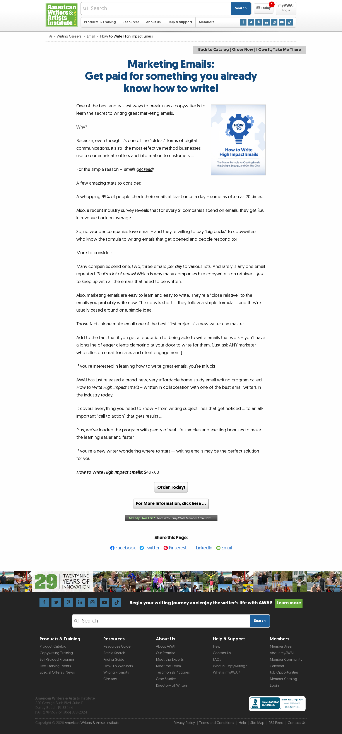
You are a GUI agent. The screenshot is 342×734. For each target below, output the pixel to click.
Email (91, 36)
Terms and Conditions (216, 722)
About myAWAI (282, 653)
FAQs (217, 659)
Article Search (114, 653)
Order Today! (171, 487)
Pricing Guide (113, 659)
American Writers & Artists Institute (92, 722)
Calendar (277, 666)
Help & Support (180, 22)
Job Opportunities (284, 672)
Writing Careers (69, 36)
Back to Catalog (213, 49)
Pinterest (178, 548)
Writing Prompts (116, 672)
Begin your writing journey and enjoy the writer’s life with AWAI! (216, 603)
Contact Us (222, 653)
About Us (153, 22)
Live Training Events (55, 666)
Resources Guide (117, 646)
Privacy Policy (184, 722)
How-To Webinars (118, 666)
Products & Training (100, 22)
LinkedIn (204, 548)
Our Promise (165, 653)
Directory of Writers (172, 685)
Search (241, 8)
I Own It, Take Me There (278, 49)
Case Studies (166, 679)
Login (274, 685)
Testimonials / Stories (173, 672)
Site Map (257, 722)
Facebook (125, 548)
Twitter (152, 548)
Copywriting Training (56, 653)
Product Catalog (53, 646)
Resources (131, 22)
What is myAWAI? (226, 672)
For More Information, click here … (171, 503)
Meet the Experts (170, 659)
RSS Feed (276, 722)
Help (217, 646)
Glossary (110, 679)
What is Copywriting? (230, 666)
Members (206, 22)
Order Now (242, 49)
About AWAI (165, 646)
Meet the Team (168, 666)
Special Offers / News (57, 672)
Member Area (281, 646)
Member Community (286, 659)
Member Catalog (283, 679)
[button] (264, 8)
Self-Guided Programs (57, 659)
